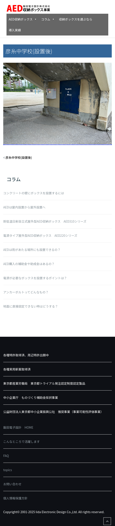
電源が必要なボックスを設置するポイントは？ (35, 278)
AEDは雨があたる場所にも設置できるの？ (32, 249)
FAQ (6, 455)
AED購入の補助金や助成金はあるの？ (28, 264)
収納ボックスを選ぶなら (75, 19)
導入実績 (15, 30)
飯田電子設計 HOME (18, 427)
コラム (48, 19)
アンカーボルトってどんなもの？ (26, 292)
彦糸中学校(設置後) (18, 157)
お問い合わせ (12, 484)
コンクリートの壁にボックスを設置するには (33, 193)
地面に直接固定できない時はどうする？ (30, 306)
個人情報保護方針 (15, 498)
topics (7, 470)
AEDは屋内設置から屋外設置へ (24, 207)
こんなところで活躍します (21, 441)
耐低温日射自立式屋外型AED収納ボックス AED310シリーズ (44, 221)
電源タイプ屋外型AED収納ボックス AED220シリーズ (40, 235)
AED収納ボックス (23, 19)
